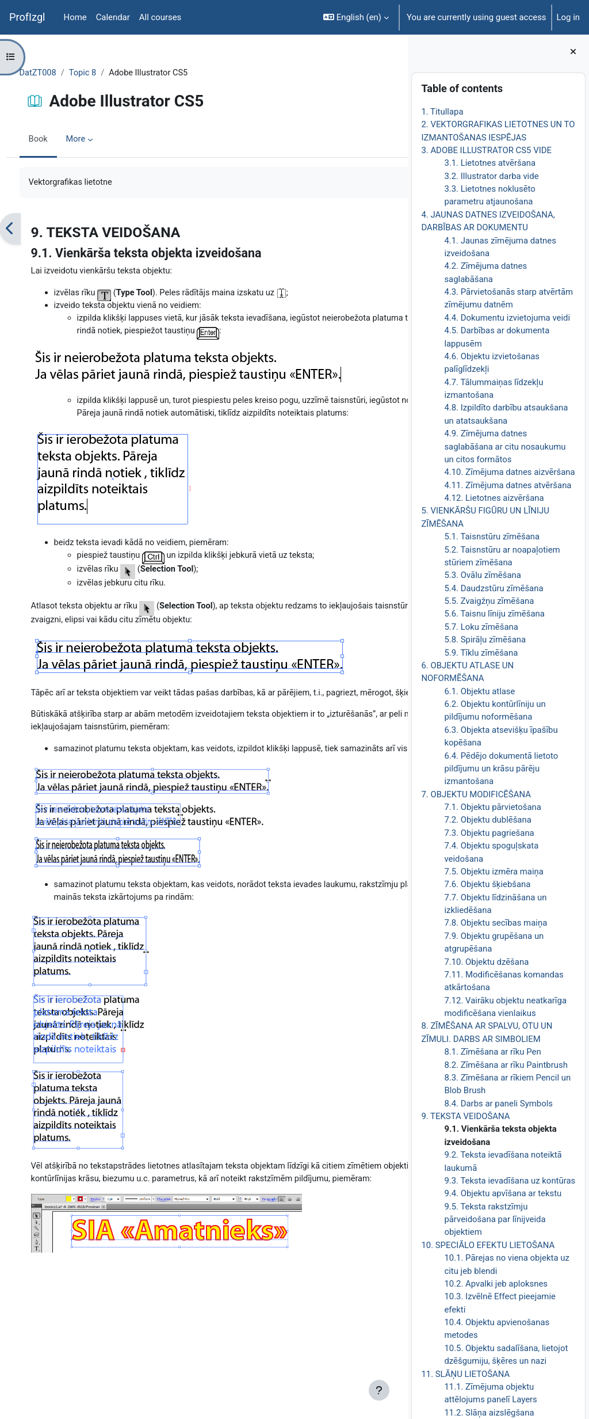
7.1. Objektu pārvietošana (492, 807)
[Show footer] (379, 1390)
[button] (356, 17)
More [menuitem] (98, 140)
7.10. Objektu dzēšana (486, 962)
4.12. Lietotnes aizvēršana (494, 498)
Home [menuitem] (75, 17)
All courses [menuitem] (160, 17)
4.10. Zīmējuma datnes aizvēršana (509, 472)
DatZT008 (60, 73)
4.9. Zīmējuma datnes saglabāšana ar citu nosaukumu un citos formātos (504, 446)
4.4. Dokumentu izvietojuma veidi (507, 318)
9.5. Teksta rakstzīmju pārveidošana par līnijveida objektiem (494, 1219)
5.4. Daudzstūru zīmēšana (493, 588)
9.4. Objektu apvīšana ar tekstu (502, 1193)
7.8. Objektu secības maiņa (495, 923)
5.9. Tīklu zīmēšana (481, 653)
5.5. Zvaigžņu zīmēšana (489, 601)
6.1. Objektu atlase (479, 691)
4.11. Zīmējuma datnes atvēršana (507, 485)
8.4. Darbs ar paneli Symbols (498, 1103)
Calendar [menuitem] (113, 17)
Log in (568, 17)
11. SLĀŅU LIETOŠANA (465, 1374)
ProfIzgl (27, 17)
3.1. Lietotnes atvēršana (490, 163)
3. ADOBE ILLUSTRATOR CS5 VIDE (486, 150)
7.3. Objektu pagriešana (489, 833)
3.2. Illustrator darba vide (491, 176)
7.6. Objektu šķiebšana (487, 884)
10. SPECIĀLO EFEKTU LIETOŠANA (487, 1245)
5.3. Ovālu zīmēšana (482, 575)
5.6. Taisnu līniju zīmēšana (494, 613)
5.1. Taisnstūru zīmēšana (492, 536)
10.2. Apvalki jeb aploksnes (496, 1284)
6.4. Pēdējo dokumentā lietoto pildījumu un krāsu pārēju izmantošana (501, 769)
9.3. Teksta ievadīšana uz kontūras (509, 1180)
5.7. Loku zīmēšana (481, 627)
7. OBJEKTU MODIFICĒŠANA (476, 794)
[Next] (395, 229)
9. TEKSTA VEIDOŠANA (465, 1116)
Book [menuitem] (60, 140)
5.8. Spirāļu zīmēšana (485, 639)
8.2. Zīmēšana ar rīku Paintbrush (506, 1065)
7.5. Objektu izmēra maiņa (493, 871)
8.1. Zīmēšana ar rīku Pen (492, 1052)
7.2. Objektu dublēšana (487, 820)
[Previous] (31, 229)
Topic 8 (105, 73)
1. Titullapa (442, 111)
